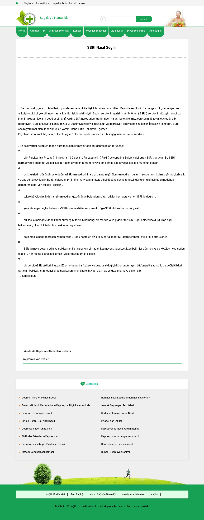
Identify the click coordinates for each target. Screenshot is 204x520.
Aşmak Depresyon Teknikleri (117, 405)
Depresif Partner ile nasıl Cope (39, 397)
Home (21, 30)
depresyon (80, 3)
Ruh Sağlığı (77, 494)
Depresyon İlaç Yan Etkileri (37, 428)
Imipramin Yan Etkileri (36, 359)
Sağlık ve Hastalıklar (35, 3)
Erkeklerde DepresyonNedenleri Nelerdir (47, 351)
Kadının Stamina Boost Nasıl (117, 413)
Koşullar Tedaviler (62, 3)
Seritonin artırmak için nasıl (117, 444)
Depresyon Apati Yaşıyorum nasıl (120, 436)
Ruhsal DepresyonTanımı (115, 451)
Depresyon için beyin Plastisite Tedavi (43, 444)
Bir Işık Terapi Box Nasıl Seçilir (39, 420)
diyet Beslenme (136, 30)
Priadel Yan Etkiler (111, 420)
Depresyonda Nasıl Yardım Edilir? (120, 428)
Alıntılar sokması (59, 30)
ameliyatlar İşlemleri (133, 494)
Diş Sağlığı (117, 30)
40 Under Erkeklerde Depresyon (40, 436)
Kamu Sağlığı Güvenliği (103, 494)
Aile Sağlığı (155, 30)
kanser (77, 30)
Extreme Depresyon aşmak (37, 413)
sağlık (154, 494)
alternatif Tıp (37, 30)
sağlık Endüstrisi (55, 494)
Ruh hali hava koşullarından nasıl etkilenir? (125, 397)
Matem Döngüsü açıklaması (38, 451)
